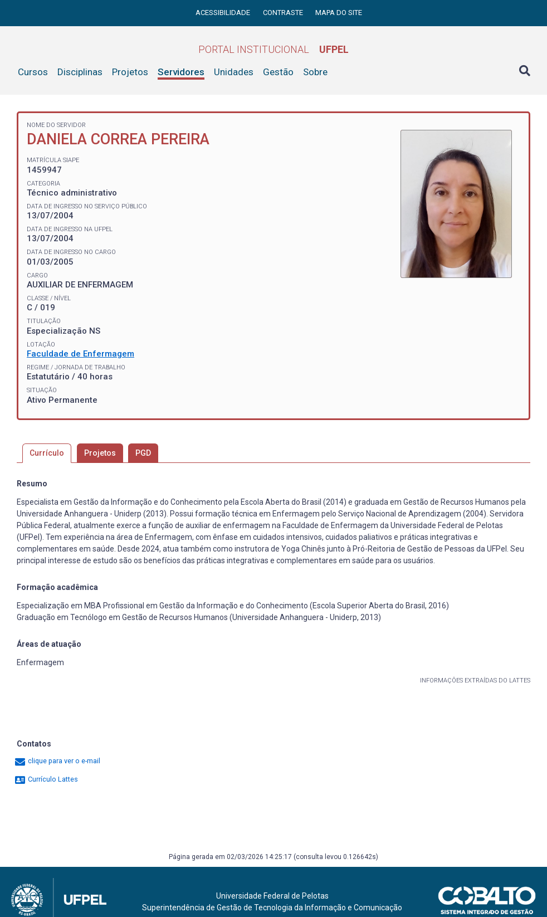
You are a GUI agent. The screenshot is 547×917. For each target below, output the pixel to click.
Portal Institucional (273, 49)
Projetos (130, 71)
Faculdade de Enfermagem (80, 354)
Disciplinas (79, 71)
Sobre (315, 71)
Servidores (181, 71)
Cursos (33, 71)
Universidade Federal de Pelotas (272, 895)
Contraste (284, 12)
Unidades (233, 71)
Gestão (278, 71)
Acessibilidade (224, 12)
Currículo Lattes (46, 779)
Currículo (47, 452)
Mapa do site (338, 12)
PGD (143, 452)
